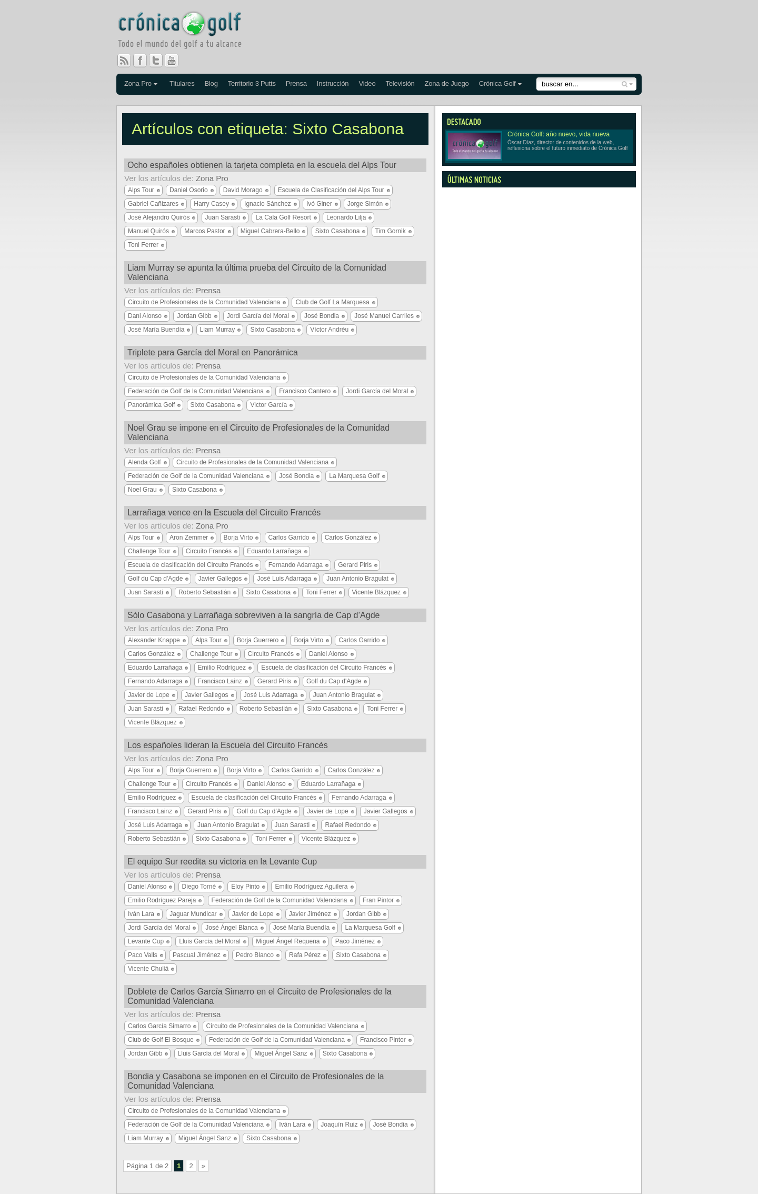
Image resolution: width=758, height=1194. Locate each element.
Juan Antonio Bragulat (357, 578)
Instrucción (333, 83)
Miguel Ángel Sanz (280, 1053)
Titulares (182, 83)
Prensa (296, 83)
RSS (124, 60)
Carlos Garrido (289, 537)
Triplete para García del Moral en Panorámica (212, 352)
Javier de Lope (148, 695)
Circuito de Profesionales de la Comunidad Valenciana (204, 302)
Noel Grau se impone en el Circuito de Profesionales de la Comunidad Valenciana (258, 432)
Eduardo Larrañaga (274, 551)
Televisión (399, 83)
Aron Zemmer (188, 537)
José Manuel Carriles (384, 316)
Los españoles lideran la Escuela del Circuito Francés (227, 745)
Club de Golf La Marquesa (332, 302)
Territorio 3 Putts (252, 83)
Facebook (144, 60)
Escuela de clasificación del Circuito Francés (190, 565)
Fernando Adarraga (295, 565)
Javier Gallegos (220, 578)
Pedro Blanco (255, 955)
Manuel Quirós (148, 231)
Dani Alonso (145, 316)
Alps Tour (141, 190)
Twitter (160, 60)
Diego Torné (199, 886)
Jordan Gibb (194, 316)
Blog (210, 83)
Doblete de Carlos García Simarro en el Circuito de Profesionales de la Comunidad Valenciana (259, 996)
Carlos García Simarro (159, 1026)
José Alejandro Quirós (159, 217)
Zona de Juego (447, 83)
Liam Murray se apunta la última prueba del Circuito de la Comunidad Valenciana (256, 272)
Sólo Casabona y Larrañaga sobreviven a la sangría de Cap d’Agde (253, 615)
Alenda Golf (144, 462)
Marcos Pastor (204, 231)
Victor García (268, 405)
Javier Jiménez (310, 914)
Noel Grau (142, 489)
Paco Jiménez (355, 941)
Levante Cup (146, 941)
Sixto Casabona (337, 231)
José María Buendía (156, 329)
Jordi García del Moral (258, 316)
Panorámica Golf (151, 405)
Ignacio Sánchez (267, 203)
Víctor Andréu (329, 329)
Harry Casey (211, 203)
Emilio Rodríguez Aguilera (311, 886)
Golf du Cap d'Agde (155, 578)
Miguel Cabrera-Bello (270, 231)
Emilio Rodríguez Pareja (162, 900)
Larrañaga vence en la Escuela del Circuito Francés (224, 512)
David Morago (243, 190)
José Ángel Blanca (231, 927)
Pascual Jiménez (197, 955)
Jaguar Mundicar (192, 914)
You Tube (176, 60)
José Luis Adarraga (284, 578)
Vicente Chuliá (148, 968)
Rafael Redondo (201, 708)
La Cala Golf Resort (283, 217)
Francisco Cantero (305, 391)
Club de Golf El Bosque (161, 1039)
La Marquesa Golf (354, 476)
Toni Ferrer (143, 244)
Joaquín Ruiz (339, 1124)
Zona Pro (138, 83)
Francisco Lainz (220, 681)
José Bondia (321, 316)
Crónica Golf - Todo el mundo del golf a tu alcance (187, 31)
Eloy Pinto (245, 886)
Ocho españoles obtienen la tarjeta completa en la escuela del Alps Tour (261, 165)
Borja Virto (238, 537)
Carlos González (348, 537)
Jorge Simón (365, 203)
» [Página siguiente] (203, 1166)
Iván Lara (141, 914)
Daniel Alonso (328, 654)
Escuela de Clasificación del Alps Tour (331, 190)
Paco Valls (142, 955)
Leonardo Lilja (346, 217)
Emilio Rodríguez (222, 667)
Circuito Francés (209, 551)
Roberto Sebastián (204, 592)
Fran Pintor (378, 900)
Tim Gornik (390, 231)
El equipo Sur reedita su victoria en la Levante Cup (222, 861)
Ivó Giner (319, 203)
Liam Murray (217, 329)
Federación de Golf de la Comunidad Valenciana (196, 391)
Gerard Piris (355, 565)
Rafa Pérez (305, 955)
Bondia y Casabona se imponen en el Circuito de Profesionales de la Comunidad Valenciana (255, 1081)
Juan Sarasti (223, 217)
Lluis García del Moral (210, 941)
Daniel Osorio (188, 190)
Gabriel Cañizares (153, 203)
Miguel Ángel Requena (288, 941)
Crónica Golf (497, 83)
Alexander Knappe (154, 640)
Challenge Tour (149, 551)
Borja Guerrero (257, 640)
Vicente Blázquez (376, 592)
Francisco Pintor (383, 1039)
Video (366, 83)
